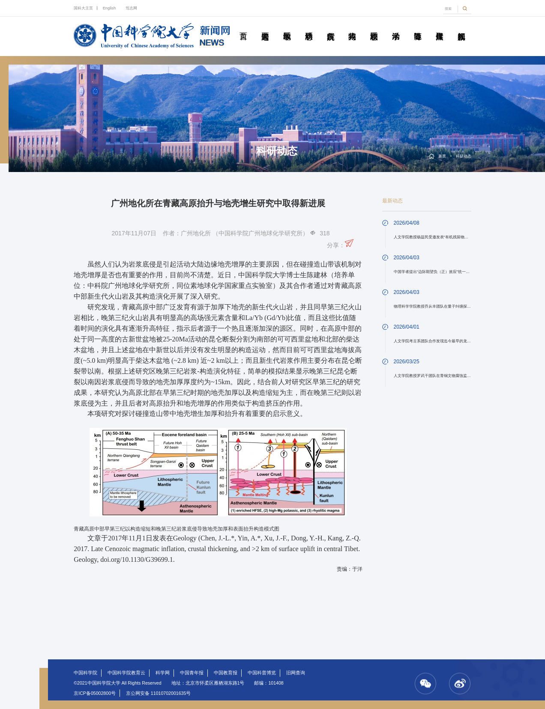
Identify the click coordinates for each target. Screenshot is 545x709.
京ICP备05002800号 (95, 693)
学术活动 (396, 26)
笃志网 (131, 8)
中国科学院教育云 (126, 672)
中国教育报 (225, 672)
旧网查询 (295, 672)
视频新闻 (461, 26)
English (109, 8)
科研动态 (309, 26)
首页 (243, 26)
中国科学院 (85, 672)
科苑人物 (352, 26)
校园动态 (374, 26)
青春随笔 (417, 26)
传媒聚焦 (439, 26)
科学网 (163, 672)
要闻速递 (265, 26)
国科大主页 (83, 8)
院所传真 (330, 26)
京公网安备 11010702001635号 (158, 693)
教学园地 (287, 26)
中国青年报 (192, 672)
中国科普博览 (262, 672)
